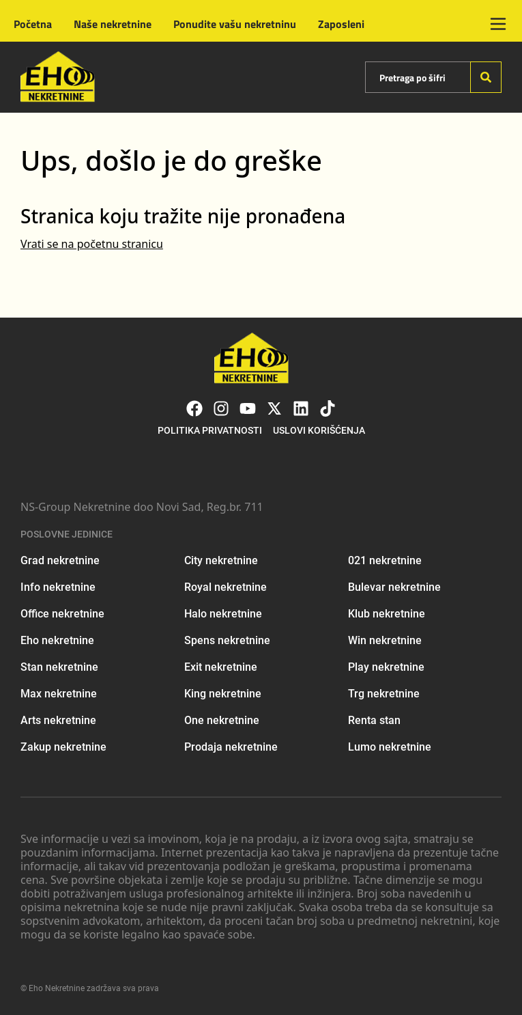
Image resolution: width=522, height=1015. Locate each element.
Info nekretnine (58, 587)
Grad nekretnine (60, 560)
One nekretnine (221, 720)
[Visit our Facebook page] (194, 408)
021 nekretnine (385, 560)
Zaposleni (341, 24)
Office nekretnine (62, 613)
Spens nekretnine (227, 640)
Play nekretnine (386, 667)
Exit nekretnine (220, 667)
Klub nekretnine (386, 613)
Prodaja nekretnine (231, 746)
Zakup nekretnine (63, 746)
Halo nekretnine (223, 613)
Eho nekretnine (57, 640)
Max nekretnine (58, 693)
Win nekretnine (385, 640)
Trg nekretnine (384, 693)
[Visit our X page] (274, 408)
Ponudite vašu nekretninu (234, 24)
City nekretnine (221, 560)
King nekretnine (222, 693)
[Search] (486, 77)
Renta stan (374, 720)
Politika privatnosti (210, 430)
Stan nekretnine (59, 667)
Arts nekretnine (58, 720)
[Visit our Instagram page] (221, 408)
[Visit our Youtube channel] (248, 408)
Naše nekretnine (112, 24)
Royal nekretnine (225, 587)
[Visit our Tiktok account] (327, 408)
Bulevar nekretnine (394, 587)
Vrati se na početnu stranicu (91, 243)
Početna (33, 24)
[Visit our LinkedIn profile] (301, 408)
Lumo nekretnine (389, 746)
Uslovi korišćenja (319, 430)
